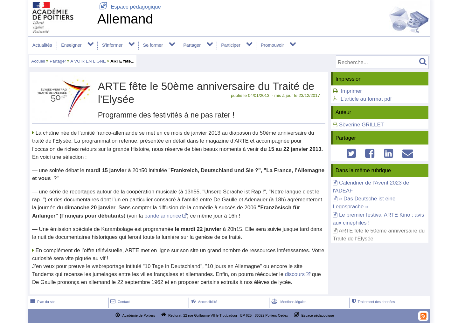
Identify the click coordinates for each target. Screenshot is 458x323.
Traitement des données (372, 302)
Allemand (125, 18)
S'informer (112, 45)
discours (295, 274)
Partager (192, 45)
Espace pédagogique (129, 7)
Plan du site (42, 302)
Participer (230, 45)
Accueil (38, 61)
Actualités (42, 45)
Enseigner (71, 45)
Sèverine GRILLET (361, 125)
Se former (153, 45)
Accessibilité (203, 302)
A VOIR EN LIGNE (88, 61)
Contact (119, 302)
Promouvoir (272, 45)
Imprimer (351, 91)
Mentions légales (288, 302)
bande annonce (162, 216)
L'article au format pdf (366, 99)
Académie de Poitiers (138, 315)
